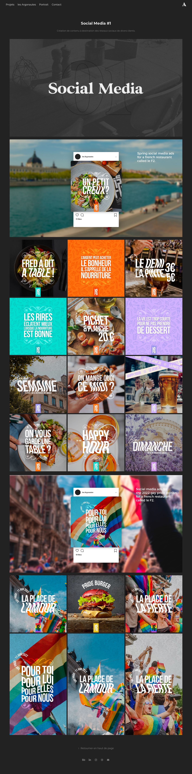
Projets (10, 4)
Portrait (43, 4)
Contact (56, 4)
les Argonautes (27, 4)
